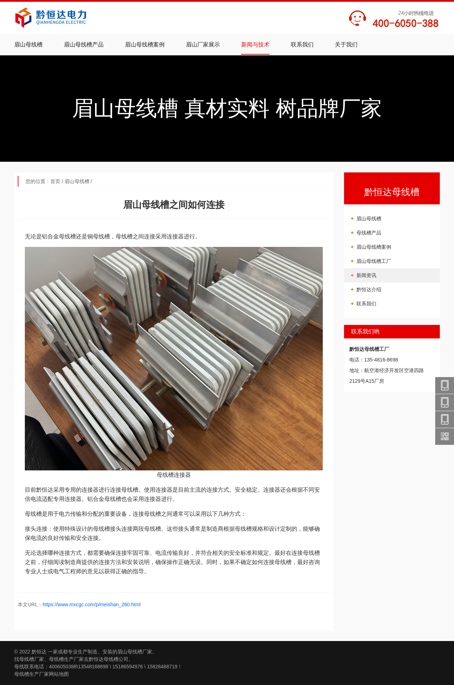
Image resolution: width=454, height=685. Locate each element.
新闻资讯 (366, 275)
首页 (55, 181)
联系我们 (302, 45)
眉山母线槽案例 (145, 45)
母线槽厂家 (31, 659)
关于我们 (346, 45)
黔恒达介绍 (368, 289)
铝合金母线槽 (104, 499)
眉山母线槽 (28, 45)
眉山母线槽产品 (84, 45)
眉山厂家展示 (203, 45)
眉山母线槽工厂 (373, 261)
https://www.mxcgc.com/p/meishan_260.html (91, 604)
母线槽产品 (368, 233)
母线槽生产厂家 (66, 659)
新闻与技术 (255, 45)
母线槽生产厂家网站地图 (41, 674)
